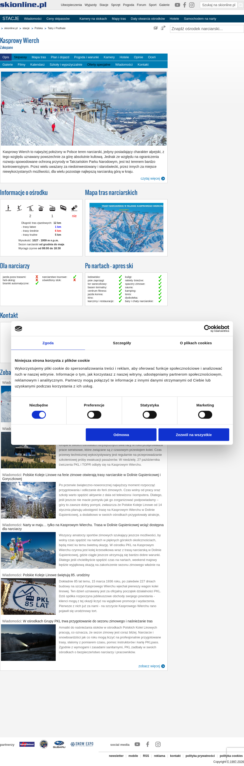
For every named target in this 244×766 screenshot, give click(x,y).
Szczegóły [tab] (122, 343)
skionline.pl (10, 28)
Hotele (174, 18)
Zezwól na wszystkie (194, 434)
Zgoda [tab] (48, 343)
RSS (146, 756)
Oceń (152, 57)
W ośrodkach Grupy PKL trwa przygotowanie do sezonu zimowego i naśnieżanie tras (88, 621)
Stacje (103, 5)
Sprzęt (116, 5)
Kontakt (143, 64)
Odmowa (121, 434)
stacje (26, 28)
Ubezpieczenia (71, 5)
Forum (141, 5)
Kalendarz (37, 64)
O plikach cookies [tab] (196, 343)
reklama (159, 756)
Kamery (109, 57)
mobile (133, 756)
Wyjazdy (91, 5)
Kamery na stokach (93, 18)
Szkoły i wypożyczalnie (66, 64)
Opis (5, 57)
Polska (39, 28)
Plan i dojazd (60, 57)
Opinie (138, 57)
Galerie (164, 5)
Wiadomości (33, 18)
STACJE (10, 18)
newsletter (116, 756)
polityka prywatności (200, 756)
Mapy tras (119, 18)
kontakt (175, 756)
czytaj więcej (150, 178)
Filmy (21, 64)
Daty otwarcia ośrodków (148, 18)
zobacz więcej (149, 666)
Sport (153, 5)
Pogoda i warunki (86, 57)
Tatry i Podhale (57, 28)
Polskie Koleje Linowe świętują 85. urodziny (56, 575)
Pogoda (128, 5)
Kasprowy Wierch (37, 43)
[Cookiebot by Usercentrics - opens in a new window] (207, 328)
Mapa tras (39, 57)
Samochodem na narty (200, 18)
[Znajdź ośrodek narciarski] (207, 29)
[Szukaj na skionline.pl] (241, 5)
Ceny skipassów (58, 18)
